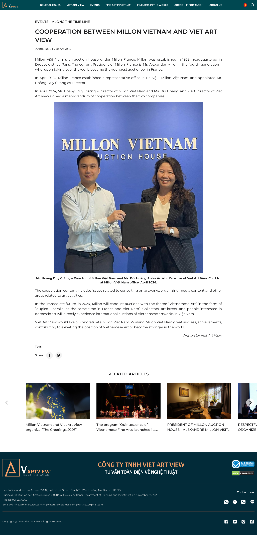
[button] (7, 402)
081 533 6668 (19, 499)
